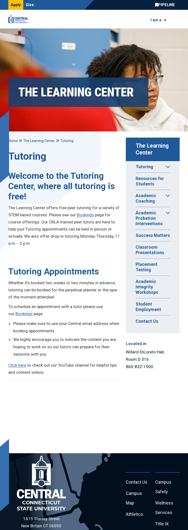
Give (30, 4)
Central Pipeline (166, 5)
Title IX (162, 524)
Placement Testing (146, 267)
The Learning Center (153, 149)
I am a (156, 20)
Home (13, 141)
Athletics (134, 514)
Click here (17, 365)
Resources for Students (150, 181)
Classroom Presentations (150, 250)
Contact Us (147, 321)
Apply (16, 4)
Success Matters (153, 235)
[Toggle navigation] (177, 19)
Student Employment (148, 306)
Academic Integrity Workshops (147, 287)
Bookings (85, 214)
